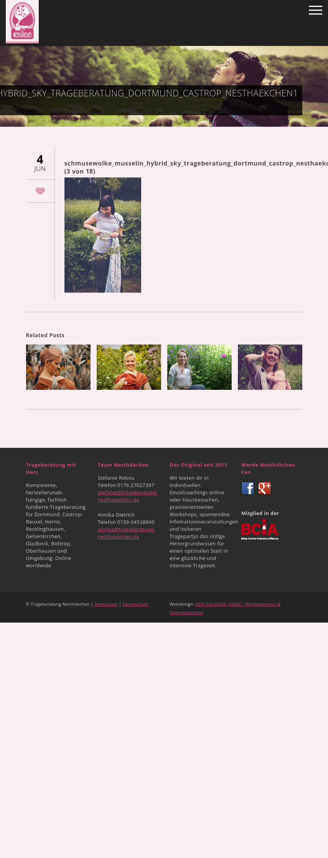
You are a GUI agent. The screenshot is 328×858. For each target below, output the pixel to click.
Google (264, 488)
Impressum (106, 604)
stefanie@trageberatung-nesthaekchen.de (128, 496)
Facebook (247, 488)
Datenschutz (135, 604)
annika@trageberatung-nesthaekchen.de (126, 533)
